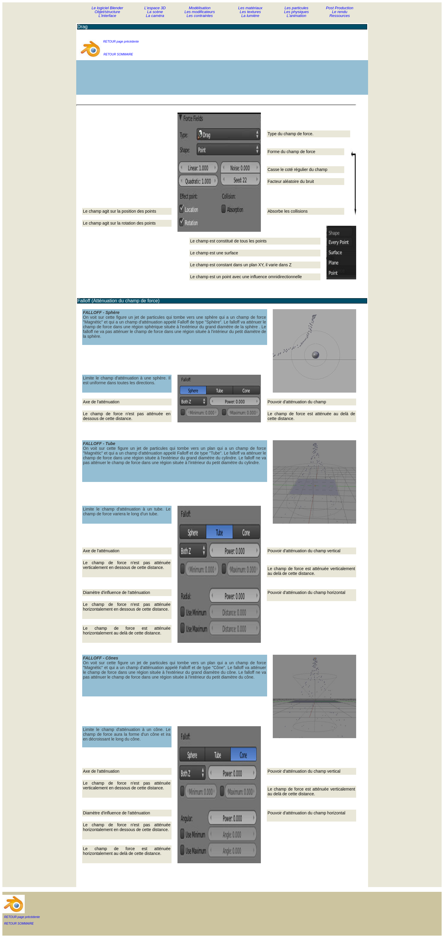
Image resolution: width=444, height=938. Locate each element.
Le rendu (339, 12)
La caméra (155, 15)
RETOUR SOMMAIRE (118, 54)
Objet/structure (107, 12)
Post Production (339, 8)
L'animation (296, 15)
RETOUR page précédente (121, 41)
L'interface (107, 15)
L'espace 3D (155, 8)
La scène (155, 12)
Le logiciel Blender (107, 8)
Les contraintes (199, 15)
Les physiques (296, 12)
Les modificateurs (200, 12)
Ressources (339, 15)
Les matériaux (250, 8)
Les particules (296, 8)
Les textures (250, 12)
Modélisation (200, 8)
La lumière (250, 15)
